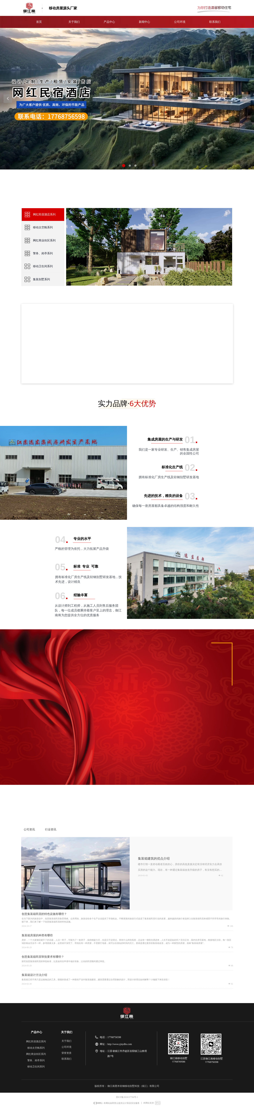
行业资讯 (50, 829)
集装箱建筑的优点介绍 (154, 858)
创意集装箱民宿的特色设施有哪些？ (44, 913)
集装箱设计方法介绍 (34, 974)
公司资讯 (29, 829)
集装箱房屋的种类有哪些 (37, 935)
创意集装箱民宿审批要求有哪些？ (43, 956)
